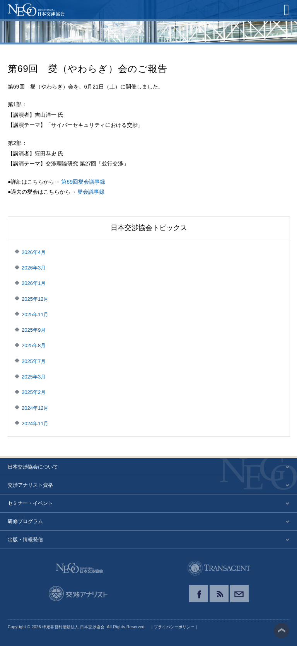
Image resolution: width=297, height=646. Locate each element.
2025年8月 (34, 345)
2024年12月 (35, 408)
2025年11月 (35, 314)
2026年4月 (34, 252)
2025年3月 (34, 377)
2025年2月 (34, 392)
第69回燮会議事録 (83, 182)
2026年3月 (34, 268)
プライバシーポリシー (174, 627)
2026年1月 (34, 283)
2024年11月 (35, 423)
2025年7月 (34, 361)
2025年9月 (34, 330)
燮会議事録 (90, 192)
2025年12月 (35, 299)
